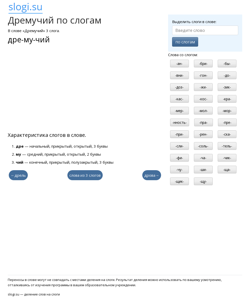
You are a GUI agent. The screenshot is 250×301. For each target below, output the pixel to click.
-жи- (203, 87)
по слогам (185, 42)
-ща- (227, 169)
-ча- (203, 157)
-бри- (203, 63)
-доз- (179, 87)
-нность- (179, 122)
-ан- (179, 63)
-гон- (203, 75)
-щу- (203, 181)
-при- (179, 134)
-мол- (203, 110)
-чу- (179, 169)
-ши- (203, 169)
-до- (227, 75)
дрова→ (151, 175)
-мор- (227, 110)
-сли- (179, 146)
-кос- (203, 98)
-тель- (227, 146)
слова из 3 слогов (85, 175)
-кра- (227, 98)
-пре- (227, 122)
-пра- (203, 122)
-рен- (203, 134)
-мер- (179, 110)
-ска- (227, 134)
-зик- (227, 87)
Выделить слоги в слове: (194, 21)
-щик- (179, 181)
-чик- (227, 157)
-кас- (179, 98)
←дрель (18, 175)
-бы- (227, 63)
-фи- (179, 157)
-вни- (179, 75)
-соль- (203, 146)
